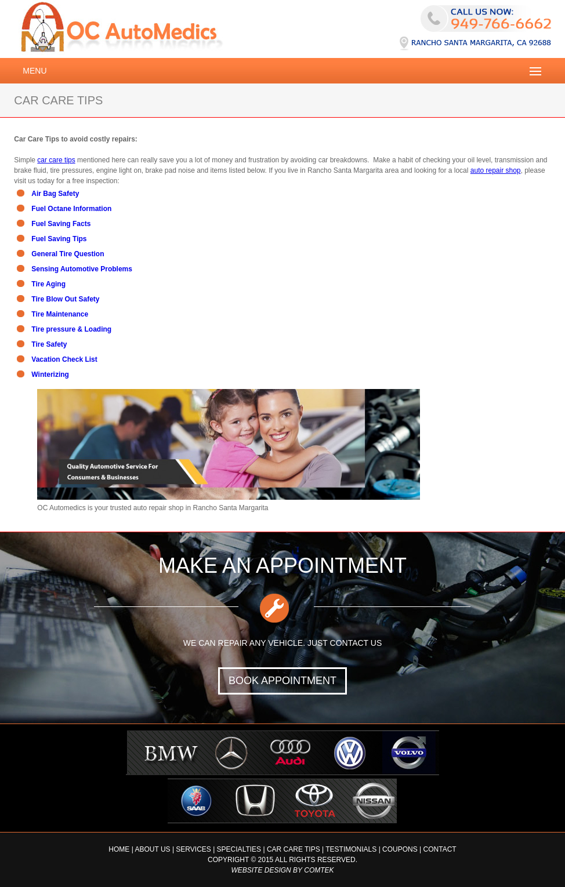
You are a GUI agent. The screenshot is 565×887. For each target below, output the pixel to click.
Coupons (400, 849)
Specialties (239, 849)
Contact (440, 849)
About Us (152, 849)
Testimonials (350, 849)
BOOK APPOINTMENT (282, 680)
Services (193, 849)
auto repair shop (495, 170)
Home (118, 849)
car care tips (56, 160)
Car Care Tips (293, 849)
